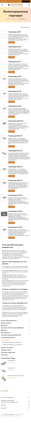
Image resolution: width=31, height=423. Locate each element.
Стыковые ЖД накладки (8, 337)
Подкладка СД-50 (15, 195)
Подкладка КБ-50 (11, 368)
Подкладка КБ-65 (15, 151)
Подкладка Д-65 (14, 106)
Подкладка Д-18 (14, 32)
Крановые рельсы (6, 323)
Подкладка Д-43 (14, 76)
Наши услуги (4, 355)
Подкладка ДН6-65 (15, 121)
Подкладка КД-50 (15, 167)
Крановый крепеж (6, 350)
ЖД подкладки (22, 19)
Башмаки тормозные (7, 347)
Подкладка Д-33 (14, 61)
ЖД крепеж (4, 325)
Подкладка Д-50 (14, 91)
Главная (8, 19)
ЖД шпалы (4, 330)
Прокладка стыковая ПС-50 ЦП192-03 (16, 375)
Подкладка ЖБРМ (11, 360)
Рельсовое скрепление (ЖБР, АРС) (11, 335)
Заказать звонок (26, 1)
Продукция (14, 19)
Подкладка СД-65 (15, 211)
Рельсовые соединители (8, 352)
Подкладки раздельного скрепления (11, 342)
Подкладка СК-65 (15, 227)
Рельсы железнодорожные (9, 320)
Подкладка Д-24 (14, 47)
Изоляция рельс (5, 332)
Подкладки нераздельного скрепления (12, 344)
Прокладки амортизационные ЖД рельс (12, 328)
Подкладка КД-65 (15, 180)
